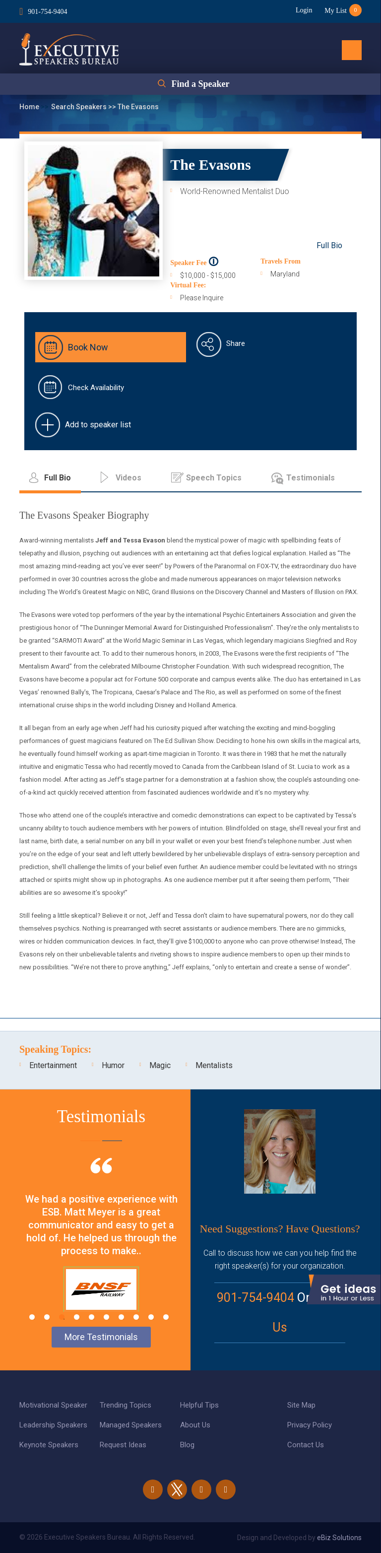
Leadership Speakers (53, 1424)
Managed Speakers (131, 1424)
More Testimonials (101, 1337)
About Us (195, 1424)
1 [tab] (32, 1317)
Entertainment (53, 1065)
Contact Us (305, 1444)
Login (304, 10)
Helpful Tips (199, 1405)
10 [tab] (166, 1317)
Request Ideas (123, 1444)
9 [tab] (151, 1317)
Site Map (301, 1405)
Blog (187, 1444)
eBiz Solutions (339, 1538)
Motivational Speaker (53, 1405)
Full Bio (329, 245)
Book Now (88, 347)
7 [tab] (121, 1317)
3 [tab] (61, 1317)
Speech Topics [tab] (214, 477)
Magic (160, 1065)
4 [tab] (76, 1317)
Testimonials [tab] (310, 477)
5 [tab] (91, 1317)
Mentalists (214, 1065)
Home (30, 107)
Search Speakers (79, 107)
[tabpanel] (101, 1247)
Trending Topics (125, 1405)
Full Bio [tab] (57, 477)
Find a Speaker (200, 84)
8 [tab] (136, 1317)
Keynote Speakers (48, 1444)
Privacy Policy (309, 1424)
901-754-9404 (47, 11)
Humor (113, 1065)
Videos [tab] (128, 477)
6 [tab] (106, 1317)
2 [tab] (47, 1317)
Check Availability (96, 387)
